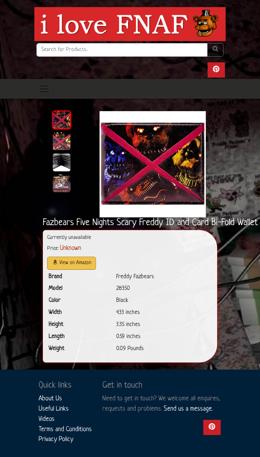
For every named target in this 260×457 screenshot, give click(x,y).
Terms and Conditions (65, 429)
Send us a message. (188, 408)
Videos (47, 419)
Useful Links (54, 408)
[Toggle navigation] (44, 89)
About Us (50, 398)
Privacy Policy (56, 439)
